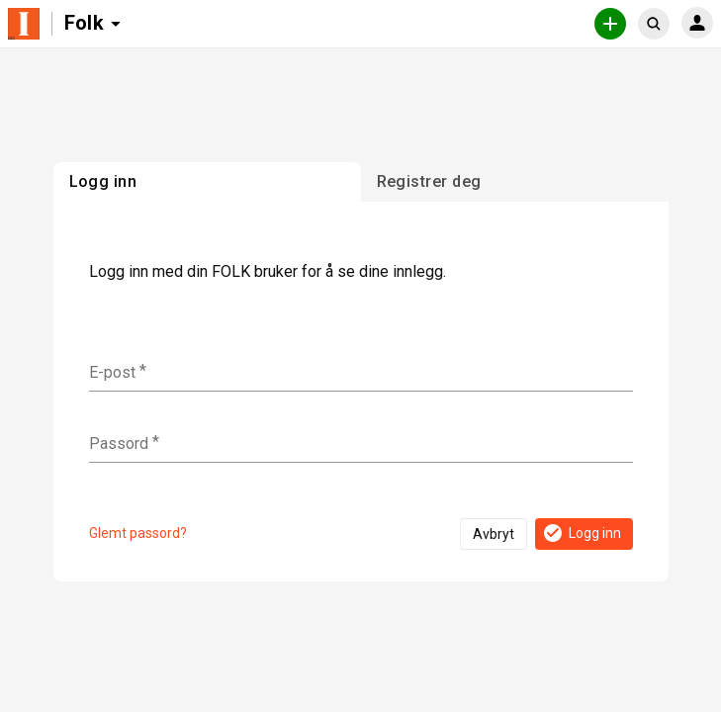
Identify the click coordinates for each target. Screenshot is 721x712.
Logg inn (581, 533)
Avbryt (493, 534)
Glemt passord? (138, 533)
